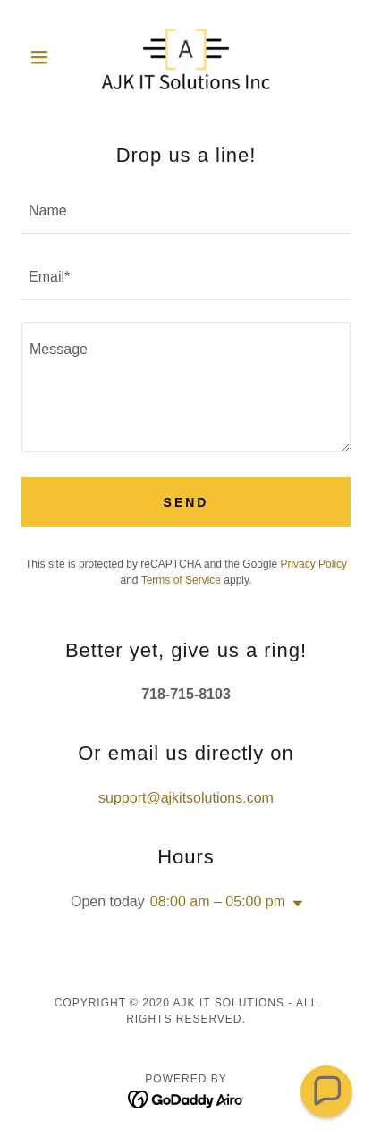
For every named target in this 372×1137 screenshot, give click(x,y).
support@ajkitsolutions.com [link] (186, 797)
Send (186, 502)
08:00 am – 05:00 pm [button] (217, 901)
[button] (46, 57)
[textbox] (186, 212)
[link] (186, 57)
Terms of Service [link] (181, 580)
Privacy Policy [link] (313, 564)
